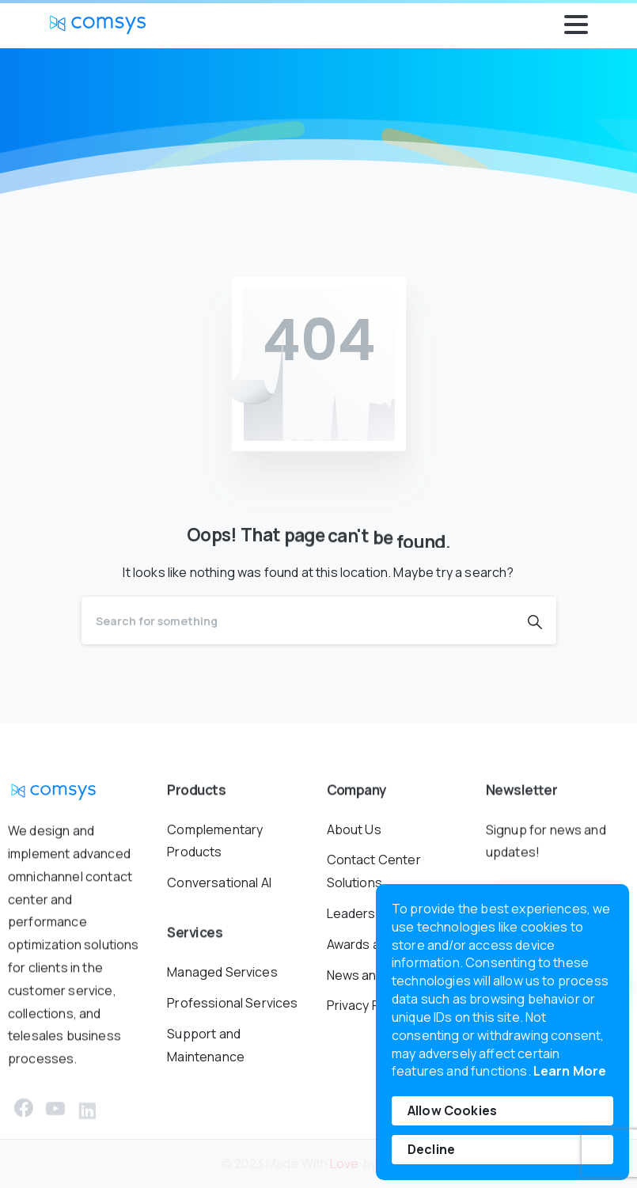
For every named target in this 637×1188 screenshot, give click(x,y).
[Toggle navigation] (576, 24)
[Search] (298, 620)
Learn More (570, 1071)
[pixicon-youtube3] (55, 1122)
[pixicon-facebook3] (24, 1114)
